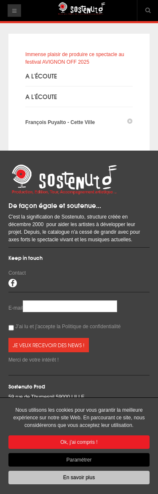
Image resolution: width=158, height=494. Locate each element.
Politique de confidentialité (91, 326)
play (130, 121)
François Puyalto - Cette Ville (60, 122)
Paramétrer (78, 461)
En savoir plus (79, 479)
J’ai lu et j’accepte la (64, 328)
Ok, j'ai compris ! (78, 443)
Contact (17, 273)
